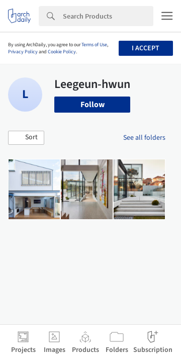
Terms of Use (94, 44)
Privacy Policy (23, 51)
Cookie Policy (62, 51)
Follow (92, 104)
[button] (26, 138)
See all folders (144, 138)
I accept (145, 48)
